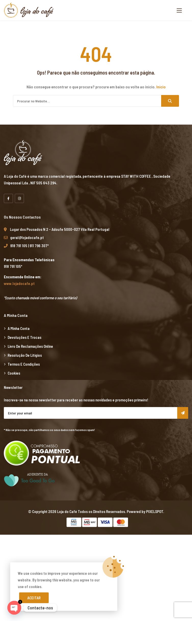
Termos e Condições (24, 364)
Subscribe (182, 413)
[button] (179, 10)
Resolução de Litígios (25, 355)
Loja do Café (67, 511)
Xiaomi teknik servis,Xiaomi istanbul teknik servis (118, 604)
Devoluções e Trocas (24, 337)
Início (161, 86)
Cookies (14, 373)
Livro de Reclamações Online (30, 346)
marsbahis (30, 538)
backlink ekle (10, 538)
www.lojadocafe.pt (19, 283)
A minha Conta (19, 328)
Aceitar (34, 597)
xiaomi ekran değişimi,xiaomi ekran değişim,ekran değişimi (84, 538)
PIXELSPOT (154, 511)
